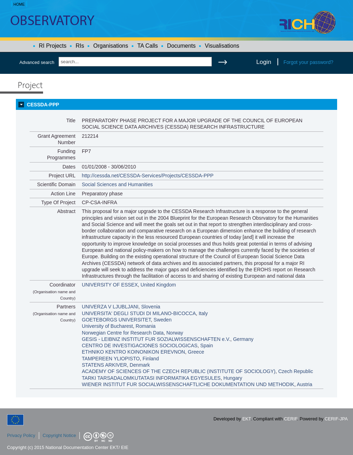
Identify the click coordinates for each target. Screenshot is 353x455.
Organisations (110, 46)
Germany (243, 339)
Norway (174, 333)
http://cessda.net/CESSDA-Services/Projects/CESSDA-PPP (148, 175)
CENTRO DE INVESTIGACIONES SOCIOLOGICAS (140, 345)
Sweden (163, 320)
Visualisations (222, 46)
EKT (247, 418)
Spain (206, 345)
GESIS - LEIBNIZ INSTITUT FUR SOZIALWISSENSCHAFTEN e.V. (156, 339)
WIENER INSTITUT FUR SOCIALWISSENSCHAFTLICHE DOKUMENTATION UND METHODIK (188, 384)
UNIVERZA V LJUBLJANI (110, 306)
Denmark (140, 365)
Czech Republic (295, 371)
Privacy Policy (21, 435)
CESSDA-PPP (43, 104)
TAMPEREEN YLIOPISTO (111, 358)
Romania (145, 326)
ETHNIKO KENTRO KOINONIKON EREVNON (133, 352)
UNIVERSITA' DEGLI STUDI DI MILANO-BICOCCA (139, 313)
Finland (151, 358)
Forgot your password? (308, 62)
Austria (304, 384)
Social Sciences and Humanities (117, 184)
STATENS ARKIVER (104, 365)
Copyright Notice (59, 435)
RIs (80, 46)
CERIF (290, 418)
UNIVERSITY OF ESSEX (110, 285)
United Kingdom (158, 285)
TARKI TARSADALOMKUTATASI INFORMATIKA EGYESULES (151, 378)
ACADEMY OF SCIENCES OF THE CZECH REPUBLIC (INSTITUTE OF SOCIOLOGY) (179, 371)
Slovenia (150, 306)
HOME (19, 4)
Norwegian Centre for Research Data (123, 333)
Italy (203, 313)
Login (263, 61)
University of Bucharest (107, 326)
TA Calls (147, 46)
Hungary (232, 378)
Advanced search (36, 62)
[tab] (176, 104)
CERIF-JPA (336, 418)
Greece (196, 352)
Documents (181, 46)
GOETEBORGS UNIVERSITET (116, 320)
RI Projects (52, 46)
